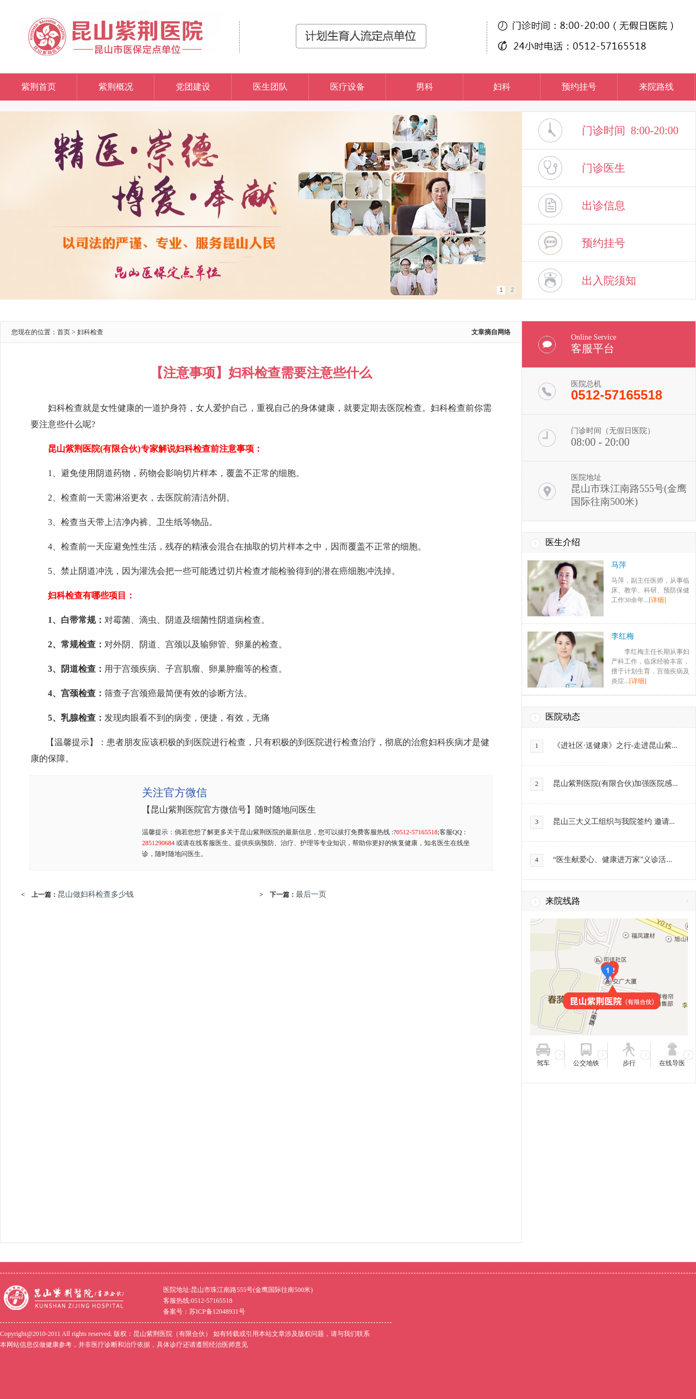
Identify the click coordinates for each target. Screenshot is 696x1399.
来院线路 (562, 900)
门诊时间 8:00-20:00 (630, 130)
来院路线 (656, 86)
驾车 (543, 1063)
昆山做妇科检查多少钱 (96, 894)
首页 (63, 332)
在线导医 (672, 1063)
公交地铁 (586, 1063)
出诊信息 (603, 205)
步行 (629, 1063)
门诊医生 (603, 168)
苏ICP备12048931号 (217, 1311)
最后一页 (311, 894)
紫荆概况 (115, 86)
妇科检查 (90, 332)
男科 (424, 86)
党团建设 (193, 86)
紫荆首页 (38, 86)
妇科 (502, 86)
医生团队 (270, 86)
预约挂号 (579, 86)
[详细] (657, 600)
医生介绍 (562, 542)
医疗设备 (347, 86)
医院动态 (562, 716)
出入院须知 (609, 280)
